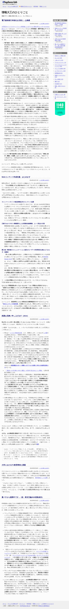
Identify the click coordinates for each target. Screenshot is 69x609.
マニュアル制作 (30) (60, 68)
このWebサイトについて (47, 603)
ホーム (4, 6)
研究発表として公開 (41, 477)
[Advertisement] (60, 127)
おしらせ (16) (58, 58)
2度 (38, 444)
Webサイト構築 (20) (60, 55)
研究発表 (35, 6)
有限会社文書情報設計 (44, 605)
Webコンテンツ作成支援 (10, 304)
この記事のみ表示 (44, 23)
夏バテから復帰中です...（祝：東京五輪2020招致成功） (60, 45)
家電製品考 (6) (58, 73)
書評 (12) (57, 81)
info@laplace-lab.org (25, 605)
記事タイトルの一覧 (60, 94)
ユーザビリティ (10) (60, 71)
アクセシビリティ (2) (60, 62)
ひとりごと (22, 603)
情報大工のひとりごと (25, 6)
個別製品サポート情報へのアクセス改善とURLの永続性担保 (29, 365)
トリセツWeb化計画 (16, 333)
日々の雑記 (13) (59, 79)
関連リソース (43, 6)
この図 (45, 333)
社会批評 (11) (58, 83)
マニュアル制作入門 (13, 6)
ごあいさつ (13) (59, 60)
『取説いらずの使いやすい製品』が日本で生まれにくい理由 (24, 370)
